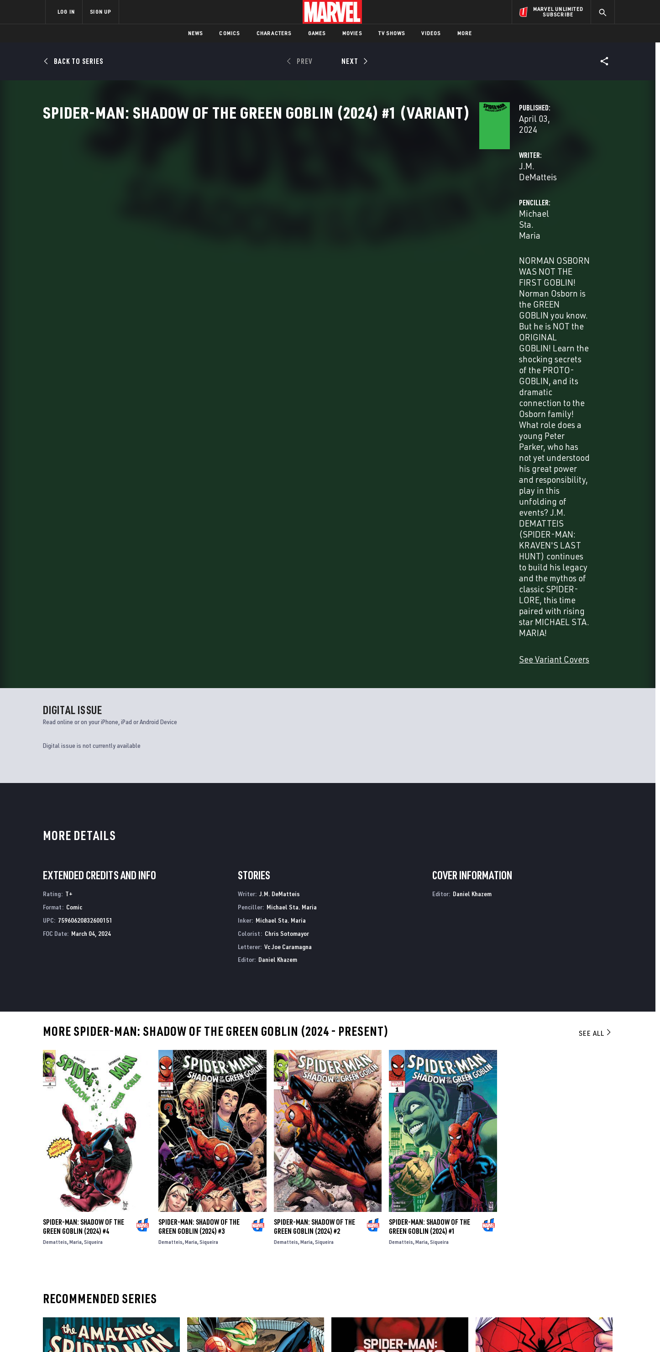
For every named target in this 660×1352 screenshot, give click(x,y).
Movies (352, 33)
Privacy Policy (156, 1330)
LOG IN (66, 11)
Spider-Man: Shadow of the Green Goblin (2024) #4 (83, 909)
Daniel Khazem (277, 642)
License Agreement (430, 1330)
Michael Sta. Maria (433, 215)
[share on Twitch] (581, 1272)
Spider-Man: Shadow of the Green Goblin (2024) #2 (314, 909)
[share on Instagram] (555, 1253)
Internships (138, 1270)
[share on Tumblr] (581, 1253)
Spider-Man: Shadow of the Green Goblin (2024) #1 (429, 909)
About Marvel (140, 1230)
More (464, 33)
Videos (430, 33)
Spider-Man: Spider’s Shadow (374, 1146)
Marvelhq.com (228, 1256)
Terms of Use (115, 1330)
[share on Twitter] (530, 1253)
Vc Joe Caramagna (288, 628)
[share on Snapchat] (530, 1272)
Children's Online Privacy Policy (359, 1330)
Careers (132, 1256)
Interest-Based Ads (487, 1330)
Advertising (225, 1230)
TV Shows (391, 33)
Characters (274, 33)
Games (317, 33)
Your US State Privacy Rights (217, 1330)
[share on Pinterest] (555, 1272)
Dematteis (55, 924)
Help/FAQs (134, 1243)
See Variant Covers (249, 322)
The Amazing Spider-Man (79, 1146)
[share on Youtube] (505, 1272)
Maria (75, 924)
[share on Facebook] (506, 1253)
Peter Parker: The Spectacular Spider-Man (540, 1146)
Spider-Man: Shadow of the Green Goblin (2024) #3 (199, 909)
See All (596, 715)
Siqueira (93, 924)
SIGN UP (100, 11)
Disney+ (218, 1243)
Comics (229, 33)
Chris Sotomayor (287, 615)
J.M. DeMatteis (241, 215)
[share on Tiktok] (505, 1291)
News (195, 33)
